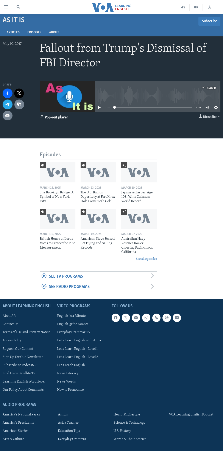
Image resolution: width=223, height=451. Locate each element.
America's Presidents (18, 423)
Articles (13, 32)
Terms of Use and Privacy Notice (26, 332)
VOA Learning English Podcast (191, 414)
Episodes (34, 32)
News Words (66, 381)
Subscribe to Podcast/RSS (22, 365)
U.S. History (122, 431)
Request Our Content (18, 348)
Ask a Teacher (68, 423)
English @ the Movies (73, 324)
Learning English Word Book (24, 381)
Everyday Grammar (72, 439)
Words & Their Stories (130, 439)
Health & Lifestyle (127, 414)
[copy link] (19, 104)
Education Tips (69, 431)
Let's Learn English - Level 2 (77, 357)
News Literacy (67, 373)
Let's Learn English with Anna (79, 340)
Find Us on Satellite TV (19, 373)
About (54, 32)
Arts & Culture (13, 439)
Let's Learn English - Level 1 (77, 348)
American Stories (15, 431)
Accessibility (12, 340)
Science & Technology (129, 423)
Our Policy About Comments (23, 390)
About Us (9, 316)
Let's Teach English (71, 365)
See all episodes (146, 259)
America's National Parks (21, 414)
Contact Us (10, 324)
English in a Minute (71, 316)
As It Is (63, 414)
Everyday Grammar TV (73, 332)
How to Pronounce (70, 390)
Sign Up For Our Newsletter (23, 357)
